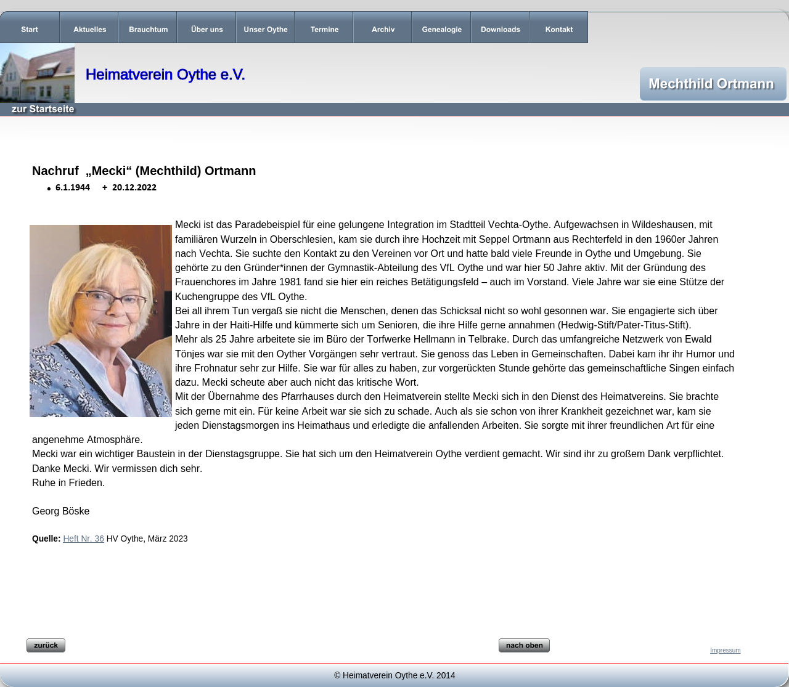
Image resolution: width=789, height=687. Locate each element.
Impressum (725, 650)
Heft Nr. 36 (83, 538)
